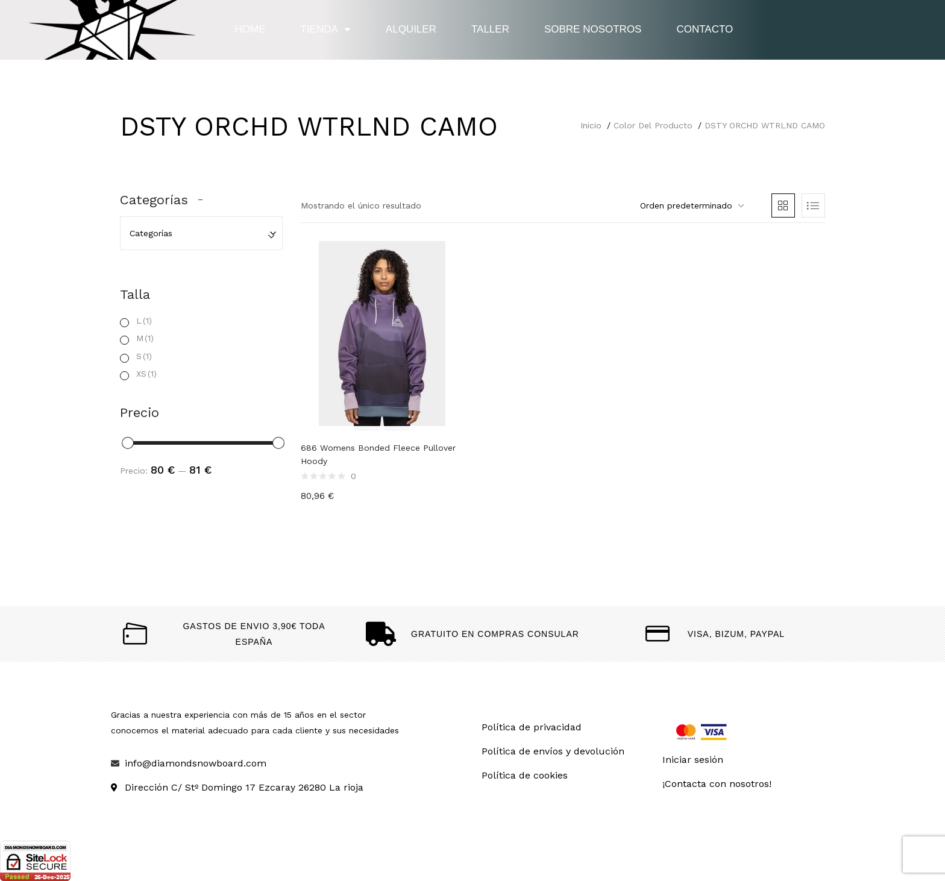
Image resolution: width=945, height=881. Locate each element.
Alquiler (411, 29)
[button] (691, 205)
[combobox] (201, 233)
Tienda (326, 29)
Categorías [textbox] (151, 233)
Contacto (704, 29)
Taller (490, 29)
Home (250, 29)
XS (146, 373)
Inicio (590, 125)
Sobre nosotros (593, 29)
